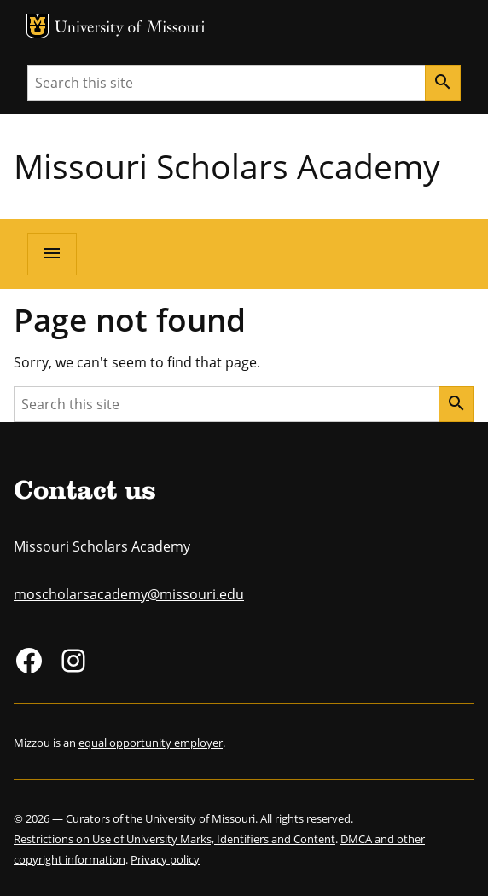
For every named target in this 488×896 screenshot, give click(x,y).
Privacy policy (165, 859)
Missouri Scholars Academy (227, 165)
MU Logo (37, 26)
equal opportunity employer (150, 742)
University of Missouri (130, 29)
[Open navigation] (52, 254)
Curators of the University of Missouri (160, 818)
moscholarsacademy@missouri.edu (129, 594)
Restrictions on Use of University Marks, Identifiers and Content (174, 839)
